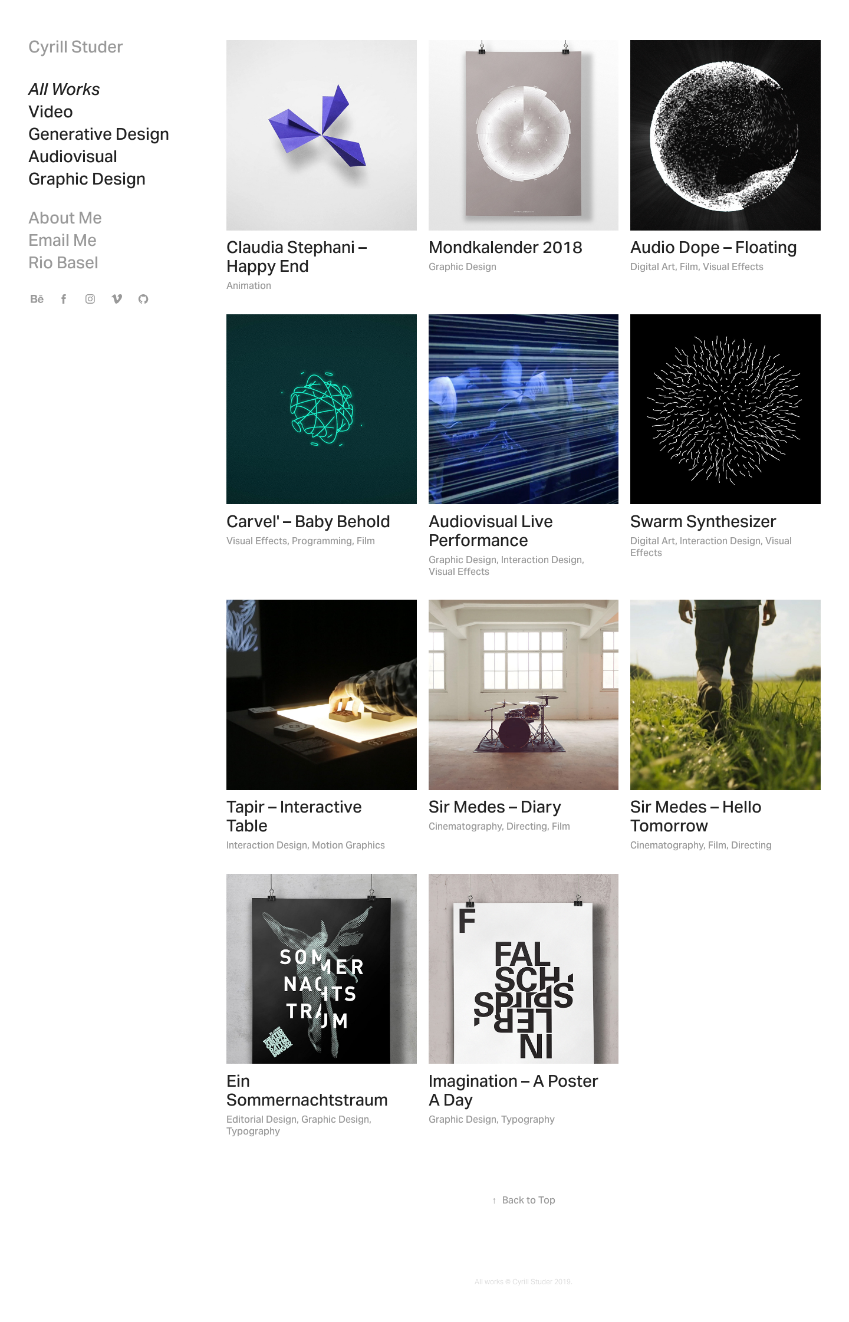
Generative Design (98, 133)
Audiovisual (72, 156)
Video (50, 111)
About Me (65, 217)
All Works (64, 89)
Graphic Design (87, 178)
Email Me (62, 240)
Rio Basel (63, 262)
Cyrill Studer (75, 46)
